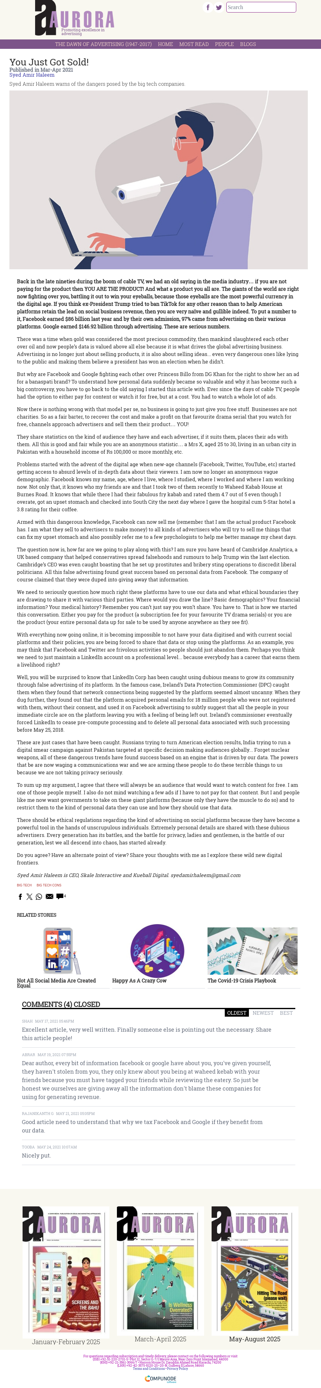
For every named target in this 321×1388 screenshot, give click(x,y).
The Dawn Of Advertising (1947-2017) (103, 44)
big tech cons (49, 885)
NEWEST (263, 1012)
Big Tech (24, 885)
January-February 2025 (66, 1342)
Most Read (194, 44)
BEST (286, 1012)
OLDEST (236, 1012)
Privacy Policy (177, 1369)
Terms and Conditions (149, 1369)
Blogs (248, 44)
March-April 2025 (160, 1339)
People (224, 44)
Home (165, 44)
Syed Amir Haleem (32, 74)
